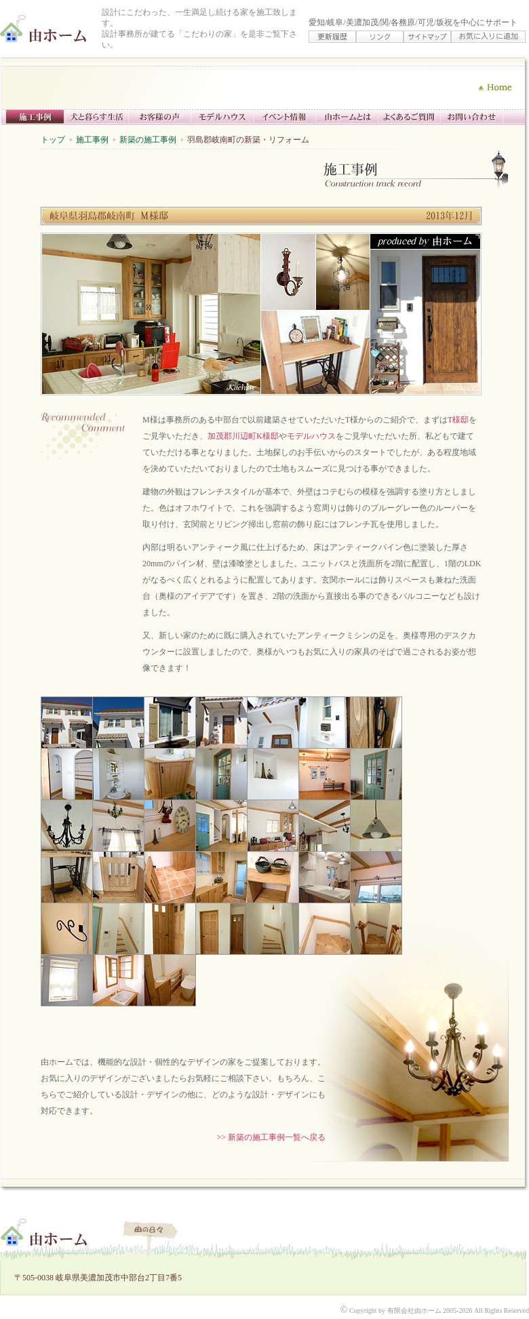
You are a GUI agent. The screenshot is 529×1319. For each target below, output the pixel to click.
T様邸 (458, 420)
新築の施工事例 (147, 139)
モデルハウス (311, 436)
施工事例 (92, 139)
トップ (53, 139)
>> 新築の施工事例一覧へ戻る (271, 1137)
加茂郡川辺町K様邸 (243, 436)
